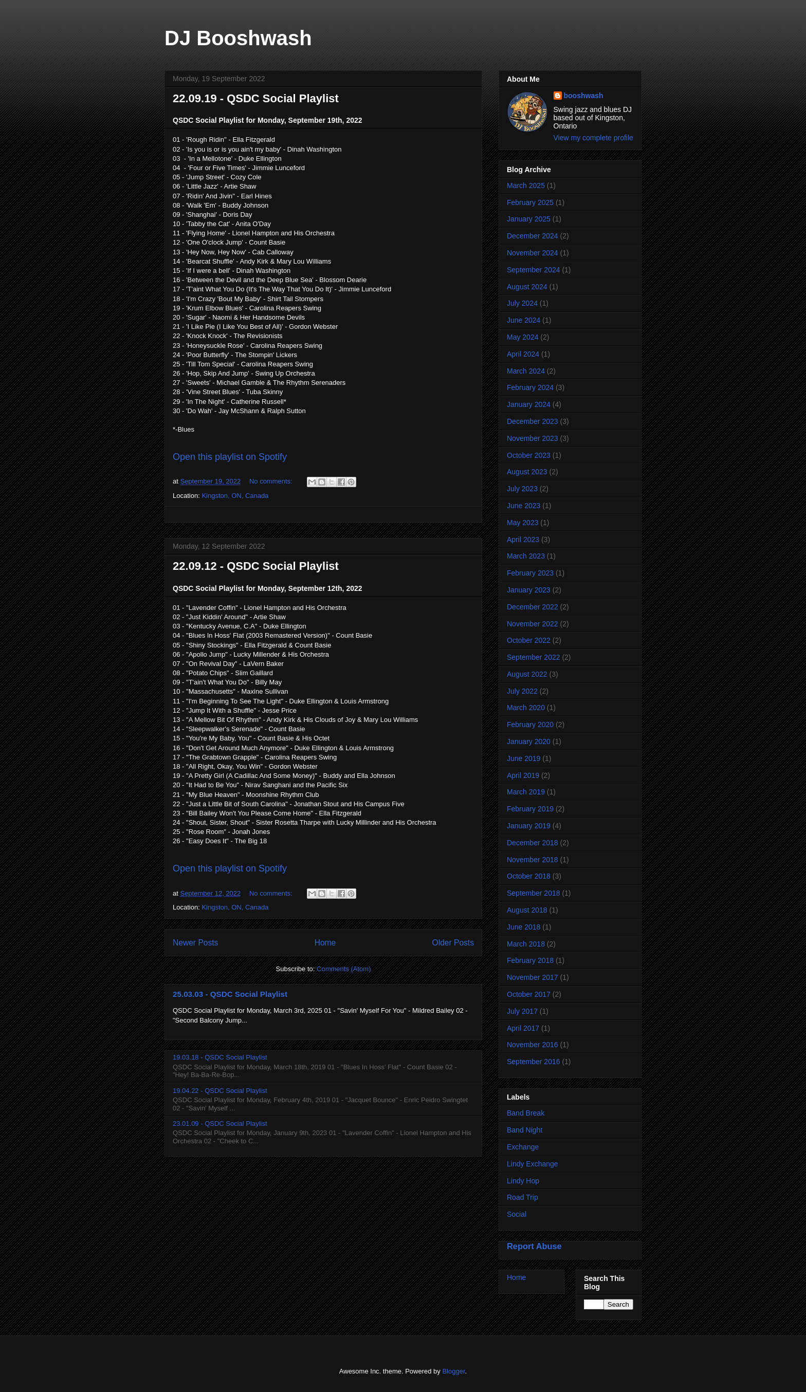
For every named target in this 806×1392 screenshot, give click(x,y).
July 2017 (522, 1011)
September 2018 (533, 893)
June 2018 (523, 927)
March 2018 (526, 944)
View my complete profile (593, 138)
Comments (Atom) (344, 969)
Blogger (453, 1371)
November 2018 (532, 860)
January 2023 (529, 590)
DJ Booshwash (238, 38)
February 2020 (530, 724)
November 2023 (532, 438)
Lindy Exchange (532, 1164)
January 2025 (529, 219)
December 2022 (532, 607)
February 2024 (530, 387)
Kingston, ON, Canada (235, 495)
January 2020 (529, 741)
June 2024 (523, 320)
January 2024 (529, 404)
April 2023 (523, 539)
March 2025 (526, 185)
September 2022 (533, 657)
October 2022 (529, 640)
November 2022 (532, 624)
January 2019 (529, 826)
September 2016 (533, 1061)
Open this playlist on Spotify (230, 457)
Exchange (523, 1147)
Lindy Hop (523, 1181)
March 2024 (526, 371)
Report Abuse (534, 1246)
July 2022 (522, 691)
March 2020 (526, 707)
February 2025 (530, 202)
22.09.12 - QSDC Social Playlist (256, 566)
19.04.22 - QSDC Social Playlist (220, 1090)
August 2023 (527, 472)
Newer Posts (195, 942)
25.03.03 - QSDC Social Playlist (230, 994)
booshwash (583, 95)
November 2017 (532, 977)
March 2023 (526, 556)
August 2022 (527, 674)
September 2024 (533, 270)
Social (516, 1214)
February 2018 (530, 960)
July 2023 (522, 489)
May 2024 (522, 337)
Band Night (524, 1130)
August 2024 (527, 287)
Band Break (525, 1113)
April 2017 (523, 1028)
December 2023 (532, 421)
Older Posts (453, 942)
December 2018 (532, 843)
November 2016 (532, 1045)
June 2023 (523, 506)
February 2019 (530, 809)
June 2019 (523, 758)
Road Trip (522, 1197)
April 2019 (523, 775)
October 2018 (529, 876)
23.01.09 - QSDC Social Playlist (220, 1123)
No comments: (271, 481)
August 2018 (527, 910)
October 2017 (529, 994)
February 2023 (530, 573)
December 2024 (532, 236)
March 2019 (526, 792)
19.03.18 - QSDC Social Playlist (220, 1057)
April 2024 (523, 354)
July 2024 (522, 303)
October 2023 (529, 455)
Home (325, 942)
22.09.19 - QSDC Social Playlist (256, 98)
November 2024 (532, 253)
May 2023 (522, 522)
